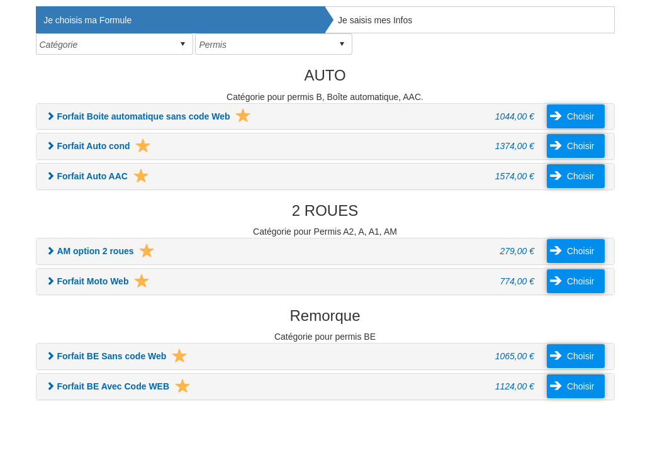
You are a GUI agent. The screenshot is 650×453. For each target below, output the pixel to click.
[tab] (325, 117)
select (182, 44)
